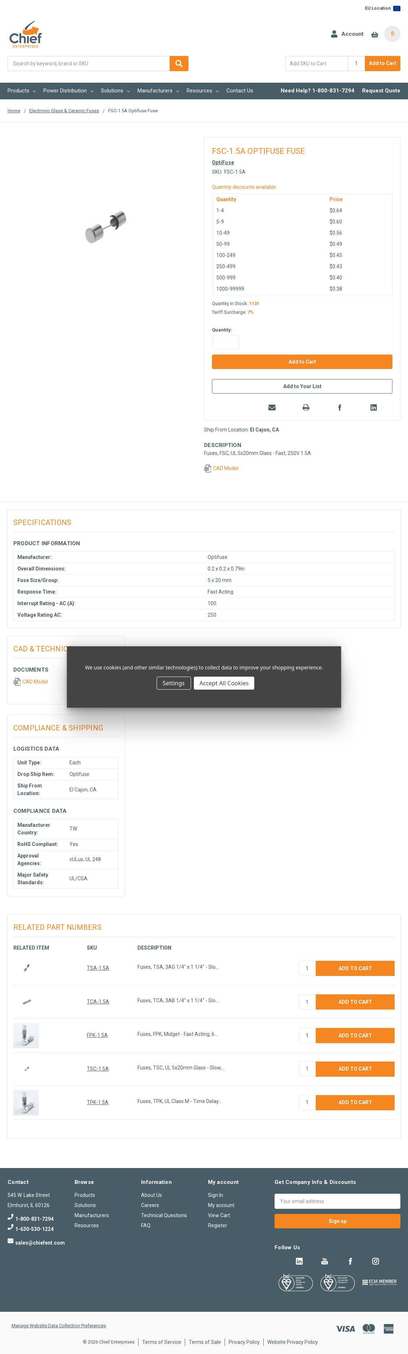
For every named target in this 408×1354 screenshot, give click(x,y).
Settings (174, 683)
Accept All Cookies (224, 683)
